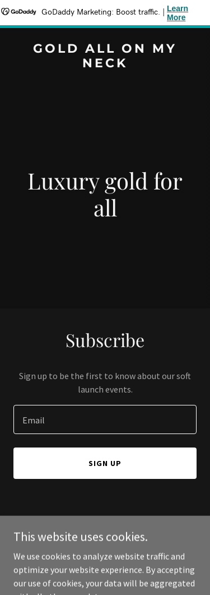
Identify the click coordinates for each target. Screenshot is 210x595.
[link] (105, 64)
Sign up (105, 463)
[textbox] (105, 419)
